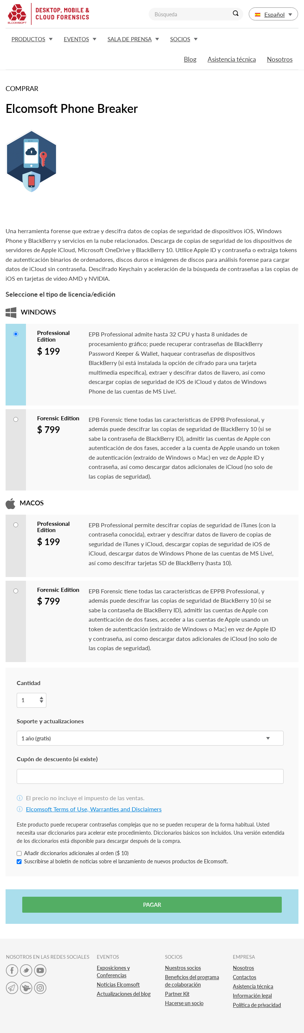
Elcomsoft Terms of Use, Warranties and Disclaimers (94, 808)
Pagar (152, 904)
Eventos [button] (80, 39)
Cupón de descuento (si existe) (57, 758)
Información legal (252, 996)
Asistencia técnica (232, 59)
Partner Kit (177, 994)
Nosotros (280, 59)
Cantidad (28, 682)
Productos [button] (32, 39)
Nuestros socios (183, 968)
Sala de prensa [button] (133, 39)
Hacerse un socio (184, 1003)
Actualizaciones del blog (124, 994)
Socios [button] (184, 39)
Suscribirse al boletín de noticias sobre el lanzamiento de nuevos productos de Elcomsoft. (122, 861)
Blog (190, 59)
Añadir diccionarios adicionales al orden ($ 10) (73, 853)
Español (273, 14)
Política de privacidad (257, 1005)
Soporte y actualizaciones (50, 720)
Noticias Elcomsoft (118, 984)
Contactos (244, 977)
